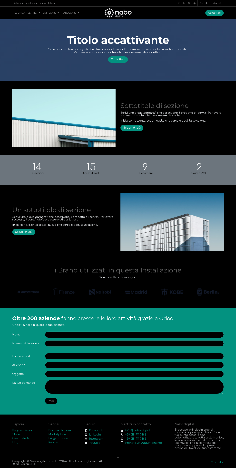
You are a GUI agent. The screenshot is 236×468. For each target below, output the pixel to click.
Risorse (53, 442)
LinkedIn (95, 434)
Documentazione (59, 430)
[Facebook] (179, 3)
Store (16, 434)
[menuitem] (19, 12)
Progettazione (58, 438)
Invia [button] (51, 400)
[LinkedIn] (184, 3)
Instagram (96, 438)
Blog (15, 442)
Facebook (96, 430)
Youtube (94, 442)
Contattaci (214, 13)
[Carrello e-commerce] (204, 3)
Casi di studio (21, 438)
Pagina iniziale (22, 430)
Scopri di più (132, 127)
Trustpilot (217, 462)
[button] (118, 457)
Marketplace (57, 434)
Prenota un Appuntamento (143, 442)
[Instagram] (189, 3)
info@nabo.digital (137, 430)
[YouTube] (194, 3)
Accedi (217, 3)
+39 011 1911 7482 (135, 434)
